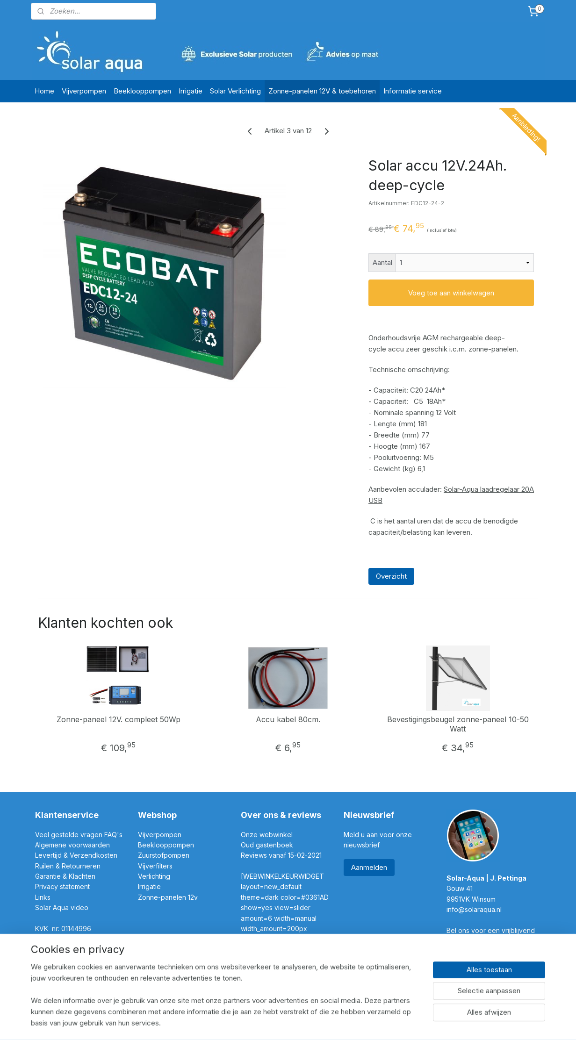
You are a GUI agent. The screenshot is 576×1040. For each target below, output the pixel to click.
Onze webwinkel (267, 835)
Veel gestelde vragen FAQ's (78, 835)
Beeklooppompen (142, 90)
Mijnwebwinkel (387, 1022)
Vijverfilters (155, 866)
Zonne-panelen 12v (168, 897)
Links (42, 897)
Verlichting (154, 876)
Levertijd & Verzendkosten (76, 855)
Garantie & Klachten (65, 876)
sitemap (251, 1022)
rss (270, 1022)
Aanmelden (369, 867)
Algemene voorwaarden (72, 845)
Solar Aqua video (61, 907)
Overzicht (391, 576)
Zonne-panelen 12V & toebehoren (322, 90)
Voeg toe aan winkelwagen (451, 292)
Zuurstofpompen (163, 855)
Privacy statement (63, 886)
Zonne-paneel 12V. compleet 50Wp (118, 719)
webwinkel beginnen (304, 1022)
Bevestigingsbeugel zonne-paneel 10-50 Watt (457, 724)
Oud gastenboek (268, 845)
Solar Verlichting (235, 90)
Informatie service (412, 90)
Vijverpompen (84, 90)
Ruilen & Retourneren (68, 866)
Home (44, 90)
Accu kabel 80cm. (288, 719)
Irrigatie (190, 90)
